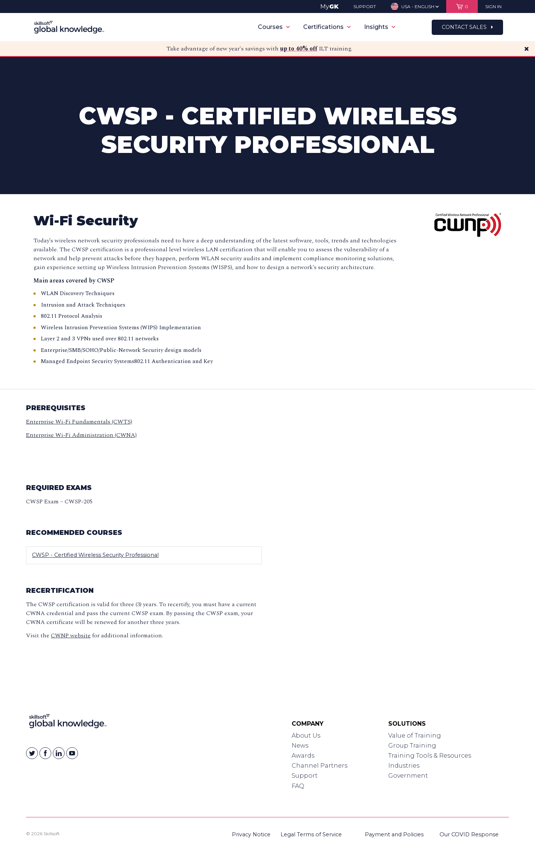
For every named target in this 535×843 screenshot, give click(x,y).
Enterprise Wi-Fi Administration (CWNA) (81, 435)
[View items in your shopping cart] (462, 6)
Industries (403, 765)
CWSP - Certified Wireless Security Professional (95, 555)
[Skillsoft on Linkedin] (59, 753)
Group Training (412, 745)
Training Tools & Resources (429, 755)
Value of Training (414, 735)
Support (305, 775)
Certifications (327, 26)
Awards (303, 755)
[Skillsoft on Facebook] (45, 753)
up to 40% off (298, 48)
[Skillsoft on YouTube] (72, 753)
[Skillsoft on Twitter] (32, 753)
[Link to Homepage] (68, 722)
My (329, 6)
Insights (379, 26)
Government (408, 775)
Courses (274, 26)
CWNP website (71, 635)
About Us (306, 735)
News (300, 745)
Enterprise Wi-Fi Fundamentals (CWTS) (79, 421)
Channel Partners (319, 765)
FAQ (298, 786)
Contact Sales (467, 27)
